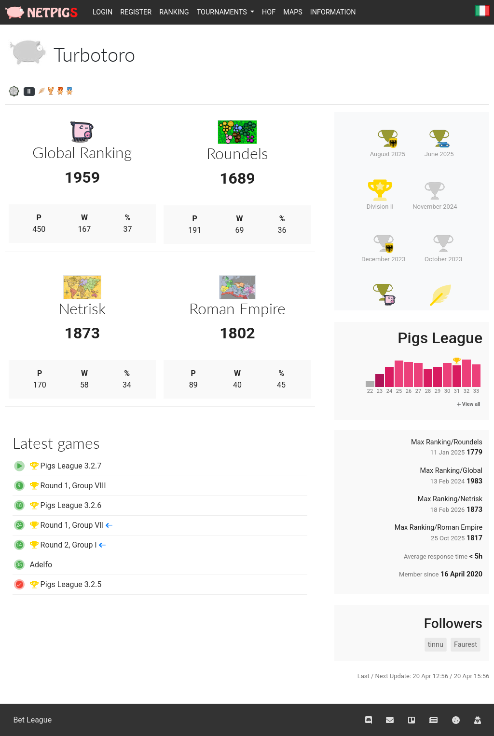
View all (468, 404)
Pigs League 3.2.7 (57, 465)
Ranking (174, 12)
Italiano (482, 11)
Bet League (32, 719)
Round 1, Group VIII (59, 485)
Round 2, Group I (59, 544)
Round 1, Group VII (63, 525)
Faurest (465, 645)
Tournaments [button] (223, 12)
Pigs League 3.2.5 (57, 584)
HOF (268, 12)
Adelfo (33, 564)
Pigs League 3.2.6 (57, 505)
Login (102, 12)
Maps (292, 12)
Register (135, 12)
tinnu (435, 645)
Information (333, 12)
